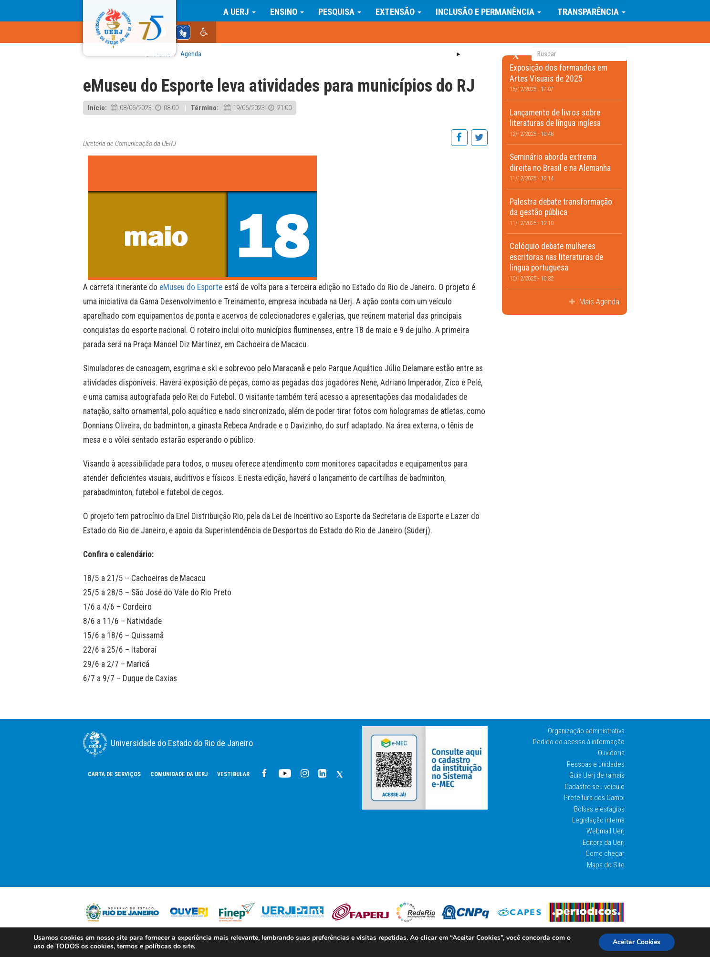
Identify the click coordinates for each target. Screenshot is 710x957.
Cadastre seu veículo (594, 786)
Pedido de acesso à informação (579, 742)
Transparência (592, 10)
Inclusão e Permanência (490, 10)
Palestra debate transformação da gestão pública (565, 212)
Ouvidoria (611, 753)
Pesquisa (341, 10)
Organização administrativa (586, 731)
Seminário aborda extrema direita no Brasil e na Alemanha (565, 167)
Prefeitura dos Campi (594, 797)
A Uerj (241, 10)
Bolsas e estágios (599, 809)
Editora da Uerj (604, 842)
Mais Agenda (598, 301)
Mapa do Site (606, 865)
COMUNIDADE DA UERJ (321, 33)
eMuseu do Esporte (190, 287)
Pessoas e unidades (596, 764)
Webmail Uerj (605, 831)
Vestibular (376, 33)
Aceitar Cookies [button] (636, 942)
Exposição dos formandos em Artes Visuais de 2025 (565, 78)
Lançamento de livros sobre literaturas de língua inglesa (565, 122)
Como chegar (605, 853)
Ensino (288, 10)
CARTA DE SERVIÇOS (256, 33)
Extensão (400, 10)
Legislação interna (598, 820)
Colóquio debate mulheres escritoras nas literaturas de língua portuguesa (565, 261)
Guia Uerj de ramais (597, 775)
